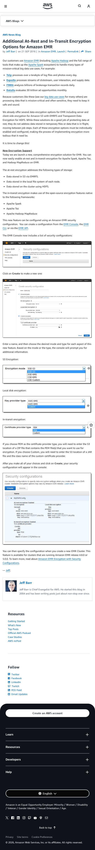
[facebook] (12, 818)
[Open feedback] (91, 425)
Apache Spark (35, 64)
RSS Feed (15, 689)
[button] (47, 21)
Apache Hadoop (59, 60)
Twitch (13, 686)
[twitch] (29, 818)
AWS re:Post (14, 640)
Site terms (22, 836)
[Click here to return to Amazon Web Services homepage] (47, 6)
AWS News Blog (12, 34)
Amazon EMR (31, 60)
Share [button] (86, 51)
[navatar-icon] (88, 6)
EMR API (23, 228)
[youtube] (35, 818)
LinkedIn (14, 682)
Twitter (13, 674)
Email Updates (17, 694)
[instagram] (24, 818)
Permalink (72, 51)
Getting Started (16, 621)
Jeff (8, 570)
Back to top (47, 827)
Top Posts (13, 629)
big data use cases (54, 96)
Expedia (11, 80)
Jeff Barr (10, 51)
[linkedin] (18, 818)
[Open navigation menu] (5, 6)
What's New (14, 625)
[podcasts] (40, 818)
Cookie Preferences (42, 836)
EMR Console (71, 224)
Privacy (9, 836)
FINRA (10, 84)
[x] (7, 818)
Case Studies (15, 636)
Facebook (15, 678)
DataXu (11, 90)
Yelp (9, 74)
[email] (46, 818)
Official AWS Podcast (19, 632)
